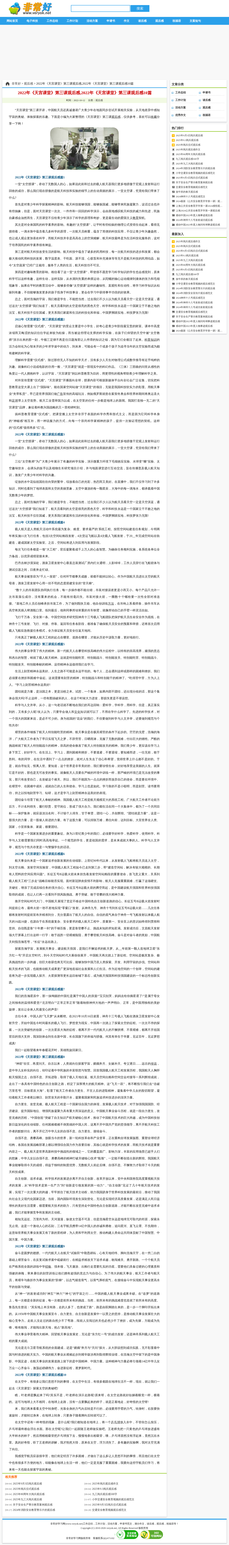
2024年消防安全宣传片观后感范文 (194, 293)
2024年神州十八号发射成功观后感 (194, 220)
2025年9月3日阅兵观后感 (27, 1483)
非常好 (16, 83)
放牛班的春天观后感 (187, 191)
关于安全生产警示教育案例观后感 (32, 1504)
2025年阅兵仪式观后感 (26, 1488)
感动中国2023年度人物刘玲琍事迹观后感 (198, 224)
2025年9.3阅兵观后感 (104, 1488)
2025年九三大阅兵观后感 (27, 1499)
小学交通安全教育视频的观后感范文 (113, 1499)
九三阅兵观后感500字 (104, 1494)
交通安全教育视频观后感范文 (109, 1510)
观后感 (28, 83)
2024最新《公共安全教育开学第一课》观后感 (200, 201)
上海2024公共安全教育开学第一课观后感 (198, 210)
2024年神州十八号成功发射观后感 (194, 307)
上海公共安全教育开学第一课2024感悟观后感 (200, 205)
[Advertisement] (114, 52)
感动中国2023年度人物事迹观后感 (194, 215)
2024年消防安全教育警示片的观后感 (34, 1510)
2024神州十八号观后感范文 (190, 196)
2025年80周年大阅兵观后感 (29, 1494)
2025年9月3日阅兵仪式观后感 (109, 1504)
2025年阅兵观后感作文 (105, 1483)
